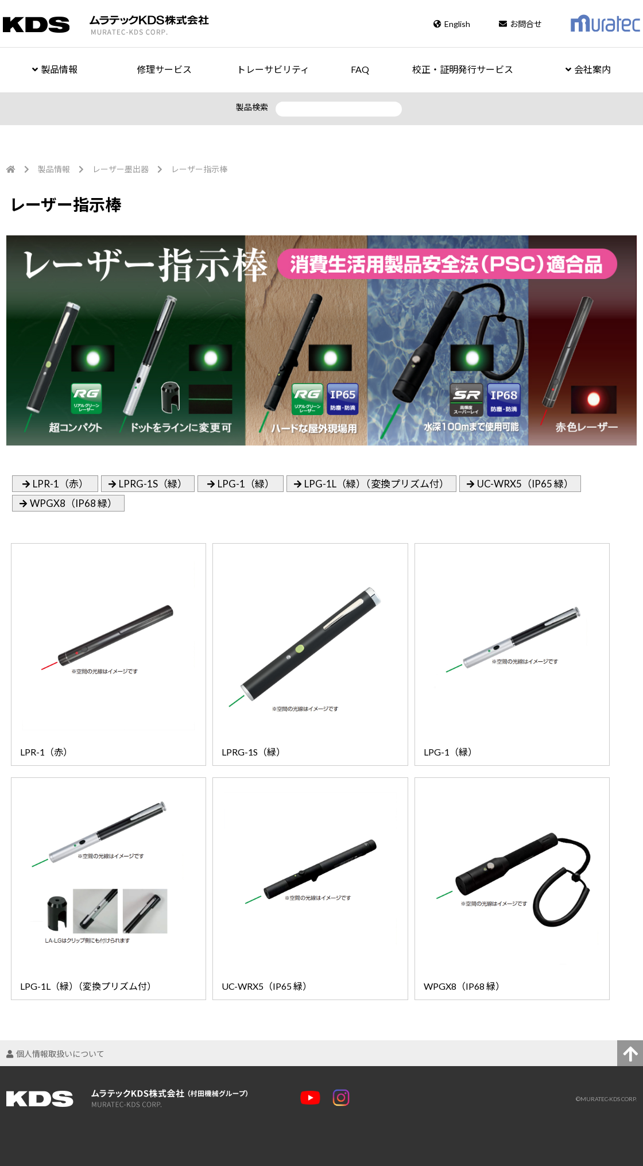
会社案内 (588, 69)
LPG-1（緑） (246, 484)
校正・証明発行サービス (462, 69)
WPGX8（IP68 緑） (73, 503)
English (451, 24)
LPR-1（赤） (60, 484)
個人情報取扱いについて (55, 1054)
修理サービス (164, 69)
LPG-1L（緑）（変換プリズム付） (376, 484)
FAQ (360, 69)
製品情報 (55, 69)
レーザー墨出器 (120, 169)
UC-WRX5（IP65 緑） (525, 484)
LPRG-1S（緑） (153, 484)
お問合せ (520, 24)
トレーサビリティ (273, 69)
